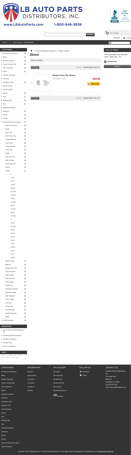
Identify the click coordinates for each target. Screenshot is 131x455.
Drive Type (8, 132)
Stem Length (9, 299)
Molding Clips (7, 100)
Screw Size (9, 285)
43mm (13, 250)
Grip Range (9, 143)
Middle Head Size (11, 268)
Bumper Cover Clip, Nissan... (64, 75)
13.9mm (13, 195)
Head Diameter (10, 146)
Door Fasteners (8, 68)
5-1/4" (13, 254)
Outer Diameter (10, 271)
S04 (20, 355)
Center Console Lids (9, 64)
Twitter (84, 375)
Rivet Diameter (10, 278)
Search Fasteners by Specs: (12, 122)
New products (31, 375)
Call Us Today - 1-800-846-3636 (23, 42)
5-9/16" (13, 257)
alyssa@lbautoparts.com (118, 387)
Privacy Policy (7, 342)
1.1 (25, 355)
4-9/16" (13, 247)
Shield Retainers (8, 320)
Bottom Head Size (11, 125)
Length (7, 170)
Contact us (30, 386)
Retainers (6, 111)
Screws (5, 118)
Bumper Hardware (9, 60)
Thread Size (9, 306)
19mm (13, 357)
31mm (13, 233)
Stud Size (8, 303)
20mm (13, 223)
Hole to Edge (9, 160)
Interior (5, 93)
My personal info (58, 383)
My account (59, 367)
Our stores (30, 383)
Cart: (114, 33)
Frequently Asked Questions (12, 335)
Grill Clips (6, 78)
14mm (13, 198)
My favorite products (60, 390)
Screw (3, 357)
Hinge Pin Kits (7, 86)
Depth (7, 129)
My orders (56, 371)
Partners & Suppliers (9, 339)
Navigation (6, 326)
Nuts (4, 104)
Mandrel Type (9, 261)
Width (7, 317)
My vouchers (57, 386)
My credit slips (58, 375)
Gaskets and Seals (9, 75)
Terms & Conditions (9, 346)
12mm (13, 188)
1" (11, 174)
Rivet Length (9, 282)
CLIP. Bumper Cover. (59, 78)
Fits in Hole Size (10, 136)
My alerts (58, 395)
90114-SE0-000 (11, 355)
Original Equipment (9, 107)
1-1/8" (13, 177)
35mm (13, 237)
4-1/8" (13, 243)
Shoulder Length (10, 292)
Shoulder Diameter (11, 289)
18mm (13, 212)
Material (8, 264)
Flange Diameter (10, 139)
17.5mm (13, 209)
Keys (4, 97)
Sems (3, 355)
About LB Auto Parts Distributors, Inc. (13, 331)
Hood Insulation (8, 89)
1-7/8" (13, 181)
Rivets (5, 115)
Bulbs (5, 57)
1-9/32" (13, 184)
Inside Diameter (10, 164)
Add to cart (93, 83)
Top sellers (30, 379)
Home (4, 43)
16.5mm (13, 202)
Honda (8, 357)
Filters (5, 71)
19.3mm (13, 216)
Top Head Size (10, 310)
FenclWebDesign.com (91, 451)
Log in (128, 38)
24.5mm (13, 226)
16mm (13, 205)
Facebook (85, 371)
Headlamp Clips (8, 82)
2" (11, 219)
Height (7, 153)
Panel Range (9, 275)
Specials (30, 371)
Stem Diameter (10, 296)
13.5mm (13, 191)
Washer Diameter (11, 313)
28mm (13, 230)
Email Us (117, 66)
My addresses (58, 379)
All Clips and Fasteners (10, 53)
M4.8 (17, 357)
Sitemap (30, 390)
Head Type (8, 150)
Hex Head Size (10, 157)
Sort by (78, 67)
